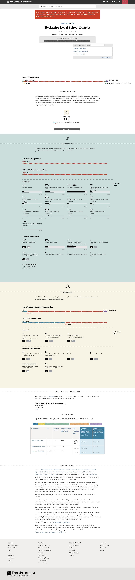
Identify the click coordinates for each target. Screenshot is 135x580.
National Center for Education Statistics (53, 470)
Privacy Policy (42, 563)
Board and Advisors (44, 545)
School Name (35, 428)
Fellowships (47, 550)
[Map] (46, 56)
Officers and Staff (43, 548)
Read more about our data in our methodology (49, 532)
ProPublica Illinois (12, 545)
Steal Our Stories (105, 545)
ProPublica (10, 543)
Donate (124, 2)
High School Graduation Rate (76, 431)
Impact (9, 560)
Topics (9, 550)
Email (36, 409)
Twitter (71, 548)
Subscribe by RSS (74, 545)
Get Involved (11, 558)
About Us (41, 543)
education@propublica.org (61, 522)
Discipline (98, 433)
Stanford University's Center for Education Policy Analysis (57, 472)
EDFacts (79, 472)
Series (9, 553)
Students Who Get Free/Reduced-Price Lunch (66, 430)
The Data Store (12, 548)
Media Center (42, 555)
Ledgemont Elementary (80, 54)
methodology (92, 474)
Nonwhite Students (57, 429)
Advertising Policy (43, 558)
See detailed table (105, 57)
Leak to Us (103, 543)
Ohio (72, 23)
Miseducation (26, 2)
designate (51, 396)
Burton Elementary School (81, 51)
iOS (70, 553)
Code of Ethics (42, 560)
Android (76, 553)
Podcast (71, 555)
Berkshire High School (80, 48)
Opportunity (86, 433)
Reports (40, 553)
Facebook (72, 550)
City (48, 428)
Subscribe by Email (75, 543)
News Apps (10, 555)
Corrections (10, 563)
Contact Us (103, 548)
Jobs (39, 550)
